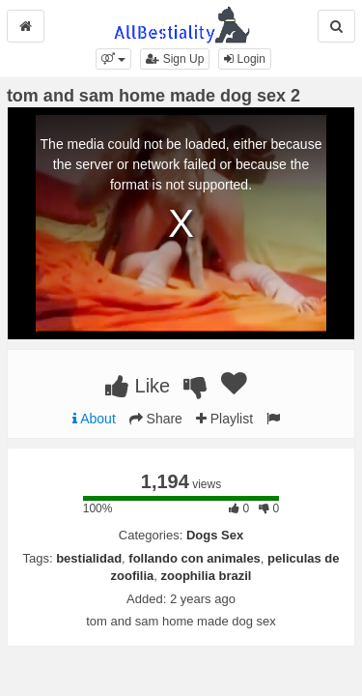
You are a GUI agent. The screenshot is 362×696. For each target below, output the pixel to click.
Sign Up (175, 59)
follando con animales (194, 558)
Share (155, 418)
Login (244, 59)
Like (137, 385)
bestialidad (89, 558)
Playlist (224, 418)
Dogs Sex (214, 535)
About (94, 418)
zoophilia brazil (206, 575)
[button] (113, 59)
